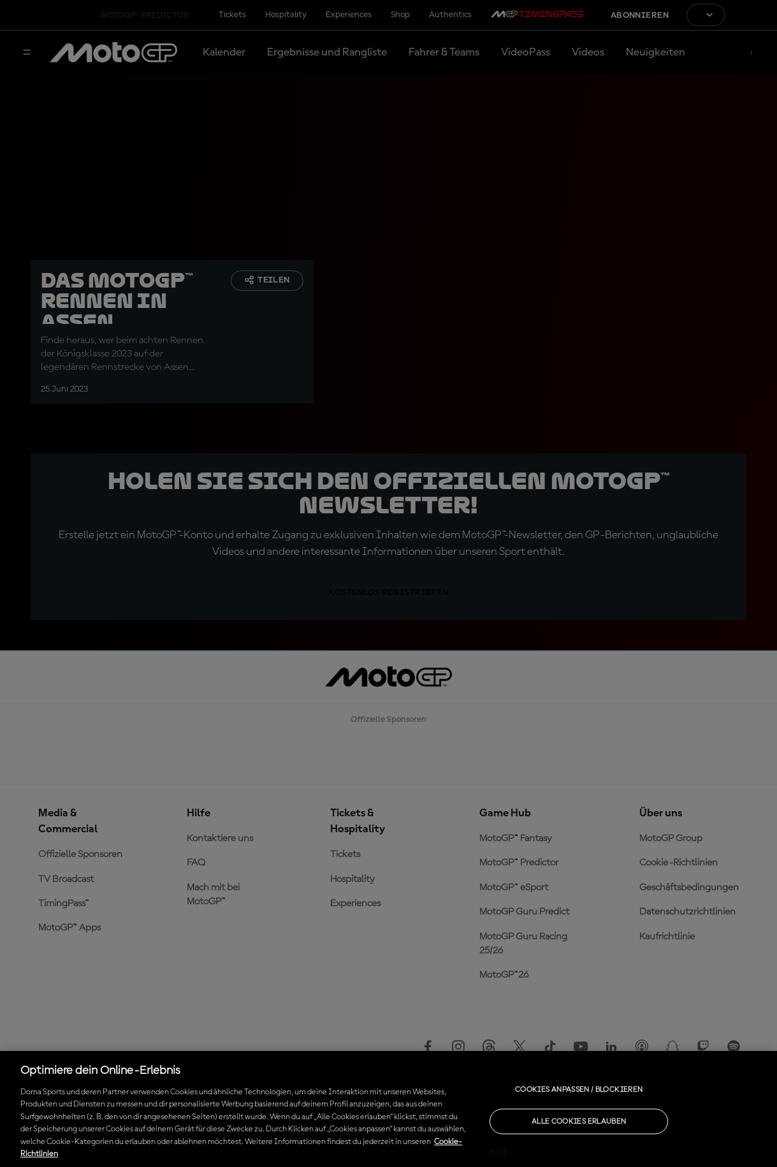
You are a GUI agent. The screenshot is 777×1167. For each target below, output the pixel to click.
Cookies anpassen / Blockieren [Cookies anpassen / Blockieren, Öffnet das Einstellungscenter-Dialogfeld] (579, 1089)
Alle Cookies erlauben (579, 1121)
